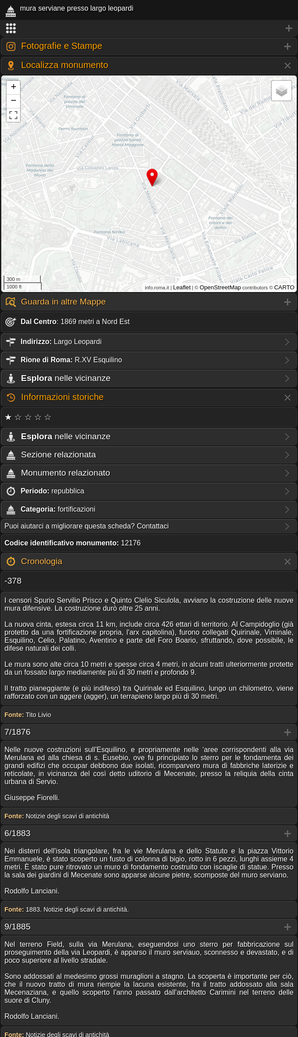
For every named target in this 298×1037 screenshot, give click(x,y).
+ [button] (13, 87)
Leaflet (182, 287)
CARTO (284, 287)
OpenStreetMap (220, 287)
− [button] (13, 101)
